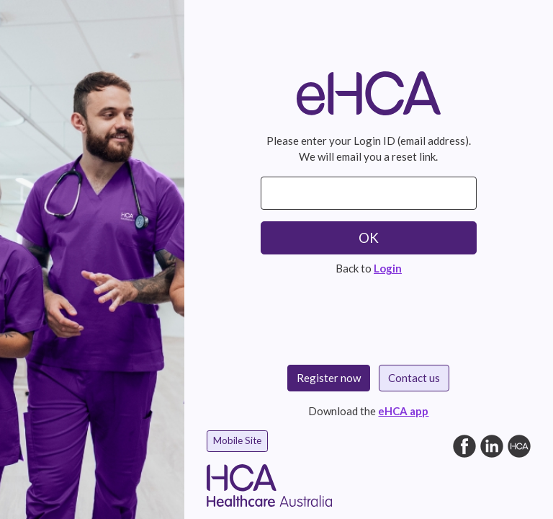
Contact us (414, 377)
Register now (329, 377)
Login (388, 268)
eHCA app (403, 410)
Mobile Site (237, 440)
